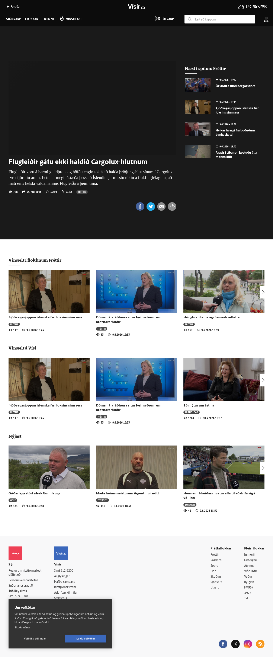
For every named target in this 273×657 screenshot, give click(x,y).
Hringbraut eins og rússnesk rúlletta (211, 317)
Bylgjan (249, 582)
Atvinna (249, 566)
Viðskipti (216, 560)
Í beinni (48, 19)
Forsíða (12, 6)
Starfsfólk (60, 598)
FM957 (248, 587)
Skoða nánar (22, 627)
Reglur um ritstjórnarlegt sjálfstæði (25, 573)
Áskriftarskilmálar (65, 592)
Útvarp (215, 587)
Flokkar (31, 19)
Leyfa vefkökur (85, 638)
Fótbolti (102, 500)
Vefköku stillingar (35, 638)
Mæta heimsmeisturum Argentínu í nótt (127, 493)
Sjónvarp (216, 582)
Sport (214, 566)
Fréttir (82, 192)
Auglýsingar (62, 576)
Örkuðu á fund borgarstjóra (236, 86)
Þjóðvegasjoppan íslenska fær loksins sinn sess (45, 317)
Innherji (249, 554)
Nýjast (15, 436)
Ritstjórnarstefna (65, 587)
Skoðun (216, 576)
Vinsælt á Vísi (22, 348)
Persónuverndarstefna (23, 580)
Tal (246, 598)
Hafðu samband (64, 582)
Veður (248, 576)
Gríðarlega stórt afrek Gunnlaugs (34, 493)
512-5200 (67, 571)
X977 (247, 593)
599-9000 (21, 596)
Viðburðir (250, 571)
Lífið (213, 571)
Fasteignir (250, 560)
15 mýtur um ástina (199, 405)
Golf (13, 500)
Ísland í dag (191, 412)
